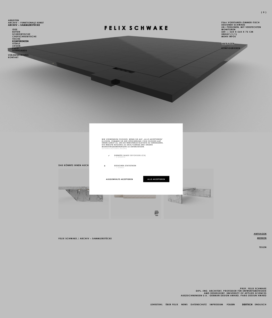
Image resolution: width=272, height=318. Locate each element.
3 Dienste (119, 157)
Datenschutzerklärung (114, 148)
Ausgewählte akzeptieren (119, 179)
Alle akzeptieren (156, 179)
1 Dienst (119, 167)
